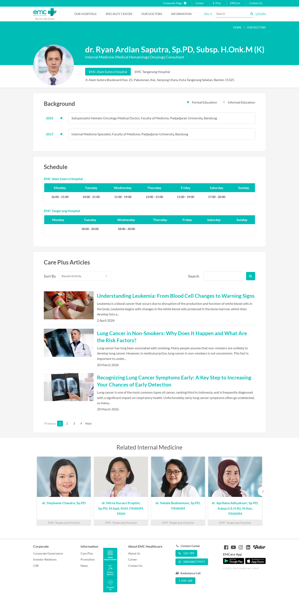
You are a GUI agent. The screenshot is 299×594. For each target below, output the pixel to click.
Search (193, 276)
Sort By (49, 276)
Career (199, 3)
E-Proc (217, 3)
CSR (36, 565)
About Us (134, 553)
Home (237, 27)
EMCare (235, 3)
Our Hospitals (85, 14)
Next (88, 423)
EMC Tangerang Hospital (152, 72)
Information (181, 14)
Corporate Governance (48, 553)
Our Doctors (151, 14)
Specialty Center (119, 14)
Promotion (88, 559)
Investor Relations (44, 559)
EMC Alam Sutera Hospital (108, 72)
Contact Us (255, 3)
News (84, 565)
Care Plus (87, 553)
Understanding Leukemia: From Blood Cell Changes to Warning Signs (176, 296)
